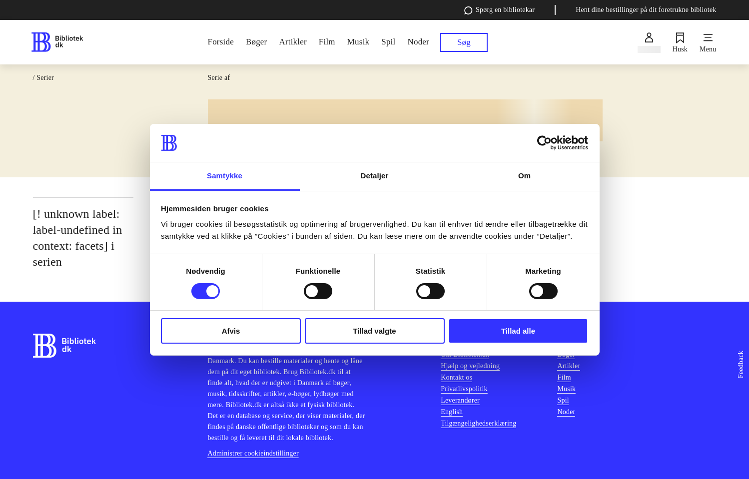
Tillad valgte (374, 331)
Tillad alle (518, 331)
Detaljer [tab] (375, 175)
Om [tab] (524, 175)
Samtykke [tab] (224, 175)
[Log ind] (649, 42)
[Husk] (680, 42)
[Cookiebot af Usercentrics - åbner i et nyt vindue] (544, 142)
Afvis (231, 331)
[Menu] (708, 42)
